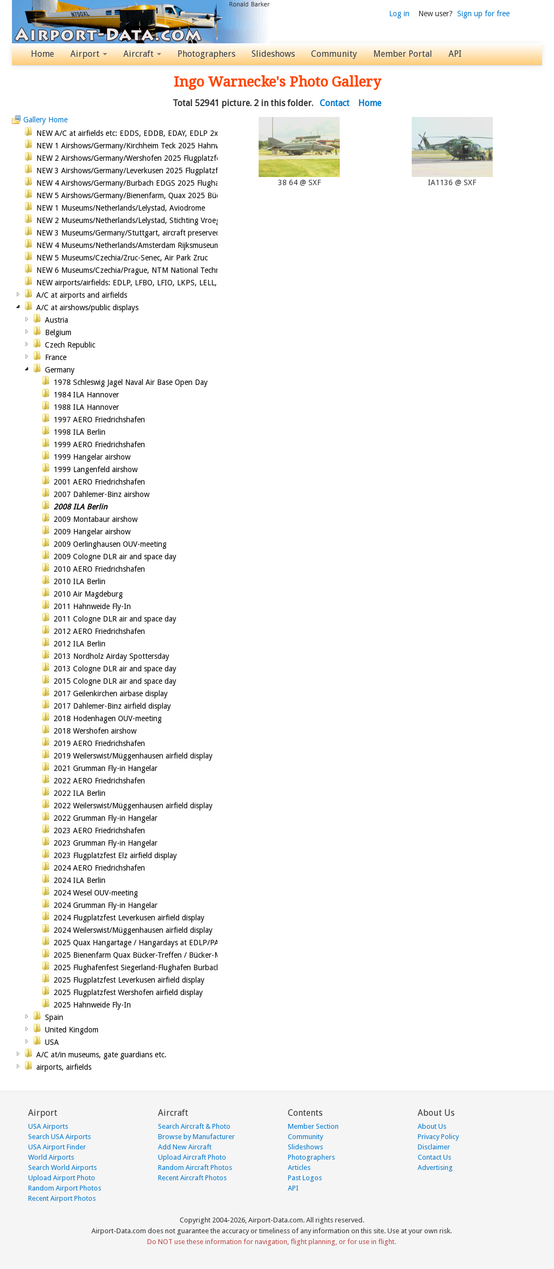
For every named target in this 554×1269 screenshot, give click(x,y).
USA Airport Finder (57, 1147)
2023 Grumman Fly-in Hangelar (105, 843)
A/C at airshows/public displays (87, 307)
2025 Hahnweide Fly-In (92, 1004)
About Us (432, 1126)
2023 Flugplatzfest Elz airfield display (115, 855)
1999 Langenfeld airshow (95, 469)
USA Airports (48, 1126)
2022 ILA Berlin (79, 793)
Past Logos (305, 1178)
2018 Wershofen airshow (95, 731)
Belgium (58, 332)
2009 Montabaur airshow (95, 519)
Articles (299, 1167)
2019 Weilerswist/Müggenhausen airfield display (133, 755)
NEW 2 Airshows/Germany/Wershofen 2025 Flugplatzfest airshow (145, 158)
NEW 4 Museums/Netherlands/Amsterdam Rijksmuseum (128, 245)
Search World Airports (62, 1167)
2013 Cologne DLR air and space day (115, 668)
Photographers (206, 54)
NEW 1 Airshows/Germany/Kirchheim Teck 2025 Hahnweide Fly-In (145, 145)
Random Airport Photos (64, 1188)
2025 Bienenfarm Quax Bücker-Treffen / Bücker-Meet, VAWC (155, 955)
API (455, 54)
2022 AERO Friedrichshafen (99, 780)
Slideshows (273, 54)
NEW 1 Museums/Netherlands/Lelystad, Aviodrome (120, 208)
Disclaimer (434, 1147)
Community (334, 54)
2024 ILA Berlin (79, 880)
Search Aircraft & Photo (194, 1126)
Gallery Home (45, 119)
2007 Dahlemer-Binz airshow (101, 494)
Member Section (313, 1126)
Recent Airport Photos (62, 1198)
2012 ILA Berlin (79, 643)
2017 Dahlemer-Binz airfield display (112, 706)
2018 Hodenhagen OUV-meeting (108, 718)
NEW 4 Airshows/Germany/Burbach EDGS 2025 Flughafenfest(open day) (157, 183)
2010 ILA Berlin (79, 581)
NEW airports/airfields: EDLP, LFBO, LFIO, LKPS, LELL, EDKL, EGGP (149, 282)
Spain (54, 1017)
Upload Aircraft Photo (192, 1157)
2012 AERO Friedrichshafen (99, 631)
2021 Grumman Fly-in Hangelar (105, 768)
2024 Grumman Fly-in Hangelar (105, 905)
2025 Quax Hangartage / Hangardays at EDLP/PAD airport (151, 942)
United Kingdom (71, 1029)
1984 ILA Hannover (86, 394)
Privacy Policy (438, 1137)
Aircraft (142, 54)
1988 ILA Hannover (86, 407)
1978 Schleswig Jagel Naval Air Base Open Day (131, 382)
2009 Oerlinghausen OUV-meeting (110, 544)
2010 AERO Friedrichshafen (99, 569)
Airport (88, 54)
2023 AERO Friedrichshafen (99, 830)
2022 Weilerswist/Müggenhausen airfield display (133, 805)
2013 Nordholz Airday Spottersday (111, 656)
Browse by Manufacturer (196, 1137)
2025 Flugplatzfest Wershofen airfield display (128, 992)
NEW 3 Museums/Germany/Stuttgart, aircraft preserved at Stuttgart (148, 232)
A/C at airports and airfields (81, 295)
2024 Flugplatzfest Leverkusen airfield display (129, 917)
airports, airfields (63, 1067)
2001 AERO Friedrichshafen (99, 481)
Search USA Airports (59, 1137)
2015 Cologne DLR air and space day (115, 681)
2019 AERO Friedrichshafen (99, 743)
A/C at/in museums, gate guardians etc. (101, 1054)
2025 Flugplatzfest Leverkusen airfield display (129, 980)
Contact (334, 103)
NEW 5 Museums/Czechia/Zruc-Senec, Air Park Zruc (122, 257)
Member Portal (402, 54)
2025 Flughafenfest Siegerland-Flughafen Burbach (137, 967)
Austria (56, 320)
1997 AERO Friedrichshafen (99, 419)
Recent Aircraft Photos (192, 1178)
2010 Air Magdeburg (88, 594)
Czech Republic (70, 345)
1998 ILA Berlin (79, 432)
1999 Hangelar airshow (92, 457)
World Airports (51, 1157)
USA (52, 1042)
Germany (60, 369)
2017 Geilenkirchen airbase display (111, 693)
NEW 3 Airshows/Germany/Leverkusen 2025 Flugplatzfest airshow (145, 170)
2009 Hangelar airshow (92, 531)
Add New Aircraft (185, 1147)
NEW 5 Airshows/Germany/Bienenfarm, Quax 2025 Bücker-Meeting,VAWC (159, 195)
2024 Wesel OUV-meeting (96, 892)
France (56, 357)
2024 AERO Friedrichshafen (99, 868)
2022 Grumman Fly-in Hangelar (105, 818)
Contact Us (434, 1157)
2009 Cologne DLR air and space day (115, 556)
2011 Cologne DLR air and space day (115, 618)
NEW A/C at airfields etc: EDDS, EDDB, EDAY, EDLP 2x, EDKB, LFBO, (151, 133)
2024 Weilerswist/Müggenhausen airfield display (133, 930)
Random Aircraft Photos (195, 1167)
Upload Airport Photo (61, 1178)
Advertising (435, 1167)
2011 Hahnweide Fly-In (92, 606)
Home (42, 54)
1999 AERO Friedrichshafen (99, 444)
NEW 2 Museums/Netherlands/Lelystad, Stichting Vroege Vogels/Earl (149, 220)
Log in (399, 13)
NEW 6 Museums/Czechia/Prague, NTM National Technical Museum (148, 270)
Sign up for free (483, 13)
